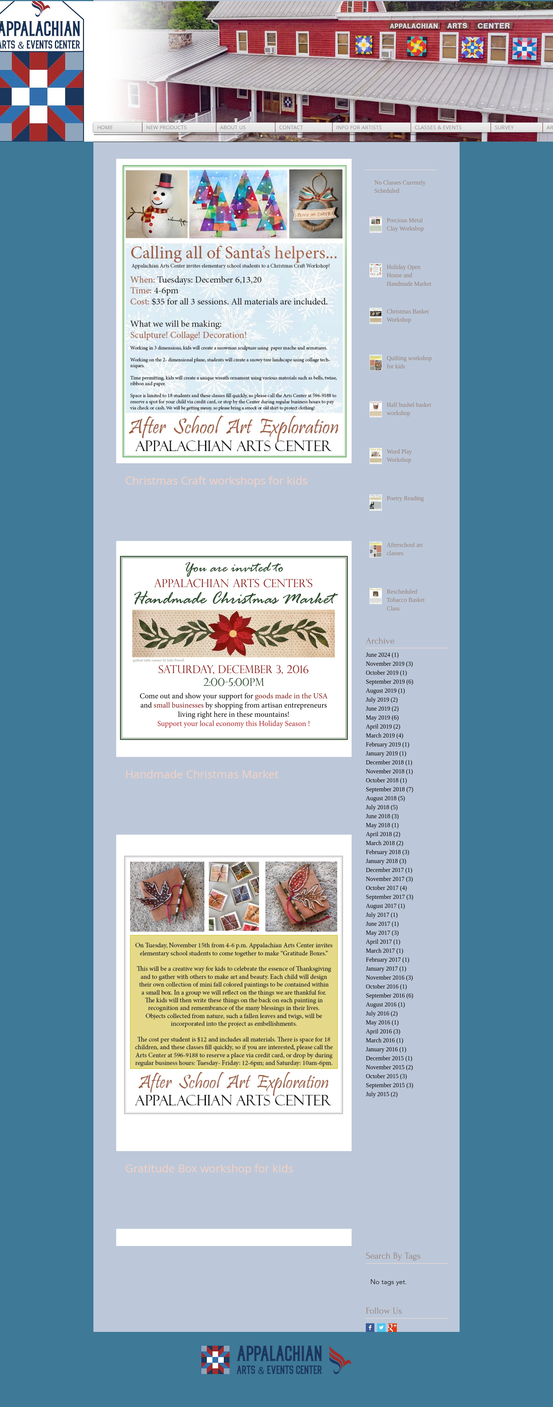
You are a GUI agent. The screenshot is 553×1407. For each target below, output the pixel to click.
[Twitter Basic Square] (381, 1327)
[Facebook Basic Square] (370, 1327)
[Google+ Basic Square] (392, 1327)
